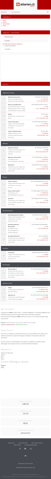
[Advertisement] (25, 67)
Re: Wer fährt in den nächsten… (40, 215)
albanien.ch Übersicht (7, 353)
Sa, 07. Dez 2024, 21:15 (42, 273)
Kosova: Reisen (12, 181)
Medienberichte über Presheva (40, 252)
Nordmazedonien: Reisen (15, 215)
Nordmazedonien (8, 211)
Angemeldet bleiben (9, 46)
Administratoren (10, 324)
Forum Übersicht (23, 443)
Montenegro (6, 265)
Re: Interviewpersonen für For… (40, 287)
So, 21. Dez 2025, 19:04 (42, 118)
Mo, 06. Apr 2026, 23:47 (42, 152)
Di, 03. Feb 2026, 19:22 (42, 161)
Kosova (5, 177)
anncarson (45, 99)
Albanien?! (11, 165)
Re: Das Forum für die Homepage (39, 295)
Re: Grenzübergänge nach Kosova (39, 181)
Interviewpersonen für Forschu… (40, 104)
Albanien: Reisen (13, 148)
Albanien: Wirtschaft (14, 157)
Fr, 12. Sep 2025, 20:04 (42, 195)
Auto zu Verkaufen (43, 236)
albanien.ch (11, 295)
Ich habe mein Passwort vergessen (12, 44)
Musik (10, 114)
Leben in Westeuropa (14, 131)
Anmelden (6, 33)
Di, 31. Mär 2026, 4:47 (42, 101)
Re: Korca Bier (44, 131)
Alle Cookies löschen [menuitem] (37, 443)
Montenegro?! (12, 269)
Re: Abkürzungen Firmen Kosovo (40, 191)
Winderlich (45, 193)
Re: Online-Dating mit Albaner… (40, 121)
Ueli (47, 226)
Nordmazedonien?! (14, 236)
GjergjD (46, 183)
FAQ (2, 367)
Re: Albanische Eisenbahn (41, 147)
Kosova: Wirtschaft (14, 191)
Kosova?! (10, 198)
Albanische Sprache (14, 97)
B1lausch (46, 159)
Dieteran (46, 133)
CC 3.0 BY (46, 476)
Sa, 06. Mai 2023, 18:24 (42, 256)
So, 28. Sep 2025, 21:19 (42, 299)
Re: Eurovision (44, 114)
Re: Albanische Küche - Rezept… (40, 165)
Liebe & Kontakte (13, 122)
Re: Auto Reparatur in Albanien (40, 157)
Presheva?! (11, 252)
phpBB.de (19, 476)
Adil (47, 106)
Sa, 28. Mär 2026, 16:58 (42, 291)
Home (4, 20)
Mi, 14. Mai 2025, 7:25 (42, 240)
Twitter (34, 476)
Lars (47, 116)
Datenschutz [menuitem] (17, 445)
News (4, 25)
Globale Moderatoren (22, 324)
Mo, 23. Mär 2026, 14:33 (42, 125)
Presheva (5, 248)
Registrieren (15, 33)
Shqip (10, 287)
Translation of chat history (41, 97)
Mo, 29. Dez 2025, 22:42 (42, 185)
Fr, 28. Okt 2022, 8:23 (42, 228)
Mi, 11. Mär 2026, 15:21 (42, 202)
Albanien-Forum (7, 283)
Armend (46, 123)
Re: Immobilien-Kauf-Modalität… (40, 224)
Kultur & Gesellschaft (14, 104)
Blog (2, 357)
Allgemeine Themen (8, 93)
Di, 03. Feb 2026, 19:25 (42, 169)
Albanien (5, 143)
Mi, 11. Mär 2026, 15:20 (42, 108)
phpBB (19, 474)
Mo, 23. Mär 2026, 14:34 (42, 219)
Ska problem (6, 24)
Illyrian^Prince (44, 289)
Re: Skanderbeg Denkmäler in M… (39, 269)
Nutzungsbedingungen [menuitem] (31, 445)
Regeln (3, 365)
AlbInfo (5, 22)
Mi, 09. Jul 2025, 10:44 (42, 135)
